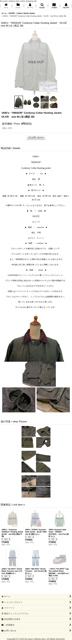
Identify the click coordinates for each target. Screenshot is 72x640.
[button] (42, 6)
